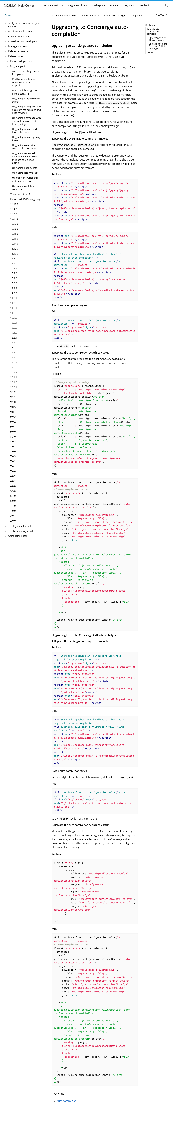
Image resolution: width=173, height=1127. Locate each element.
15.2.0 (13, 278)
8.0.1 (13, 446)
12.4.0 (13, 332)
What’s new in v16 (20, 194)
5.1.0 (13, 495)
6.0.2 (13, 476)
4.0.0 (13, 510)
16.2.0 (13, 214)
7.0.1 (13, 466)
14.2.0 (13, 303)
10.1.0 (13, 382)
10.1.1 (13, 377)
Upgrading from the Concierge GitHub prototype (158, 46)
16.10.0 (14, 204)
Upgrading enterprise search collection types (24, 147)
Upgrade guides (18, 66)
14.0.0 (13, 312)
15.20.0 (14, 228)
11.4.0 (13, 352)
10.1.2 (13, 372)
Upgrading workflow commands (23, 187)
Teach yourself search (20, 526)
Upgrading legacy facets (24, 172)
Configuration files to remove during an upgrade (23, 82)
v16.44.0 (160, 14)
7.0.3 (13, 456)
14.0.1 (13, 308)
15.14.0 (14, 243)
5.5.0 (13, 491)
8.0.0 (13, 451)
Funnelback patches (20, 61)
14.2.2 (13, 293)
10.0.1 (13, 387)
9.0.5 (13, 407)
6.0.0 (13, 486)
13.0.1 (13, 322)
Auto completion (66, 1101)
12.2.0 (13, 342)
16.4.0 (13, 209)
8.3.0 (13, 436)
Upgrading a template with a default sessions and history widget (26, 121)
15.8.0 (13, 258)
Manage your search (19, 46)
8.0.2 (13, 441)
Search (9, 15)
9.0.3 (13, 416)
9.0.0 (13, 431)
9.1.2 (13, 392)
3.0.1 (13, 515)
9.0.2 (13, 421)
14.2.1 (13, 298)
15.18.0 (14, 233)
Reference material (18, 51)
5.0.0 (13, 500)
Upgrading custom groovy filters (26, 139)
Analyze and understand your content (24, 25)
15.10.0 (14, 253)
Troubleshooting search (21, 531)
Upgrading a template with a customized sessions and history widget (26, 109)
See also (150, 52)
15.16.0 (14, 238)
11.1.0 (13, 357)
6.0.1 (13, 481)
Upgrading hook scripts (24, 167)
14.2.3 (13, 288)
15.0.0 (13, 283)
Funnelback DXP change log (25, 199)
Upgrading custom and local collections (24, 131)
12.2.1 (13, 337)
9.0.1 (13, 426)
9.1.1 (13, 397)
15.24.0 (14, 218)
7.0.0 (13, 471)
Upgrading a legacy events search (26, 100)
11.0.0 (13, 367)
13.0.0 (13, 327)
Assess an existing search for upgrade (25, 72)
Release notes (15, 56)
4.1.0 (13, 505)
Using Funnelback (17, 535)
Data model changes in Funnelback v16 (24, 92)
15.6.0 (13, 263)
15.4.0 (13, 273)
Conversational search (20, 36)
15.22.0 (14, 223)
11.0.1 (13, 362)
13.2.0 (13, 317)
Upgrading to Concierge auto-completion (25, 179)
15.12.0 (14, 248)
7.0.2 (13, 461)
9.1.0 (13, 402)
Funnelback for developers (22, 41)
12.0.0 (13, 347)
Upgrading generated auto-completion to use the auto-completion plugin (24, 158)
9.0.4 (13, 411)
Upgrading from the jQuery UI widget (158, 38)
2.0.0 (13, 520)
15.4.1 (13, 268)
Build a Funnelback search (22, 31)
